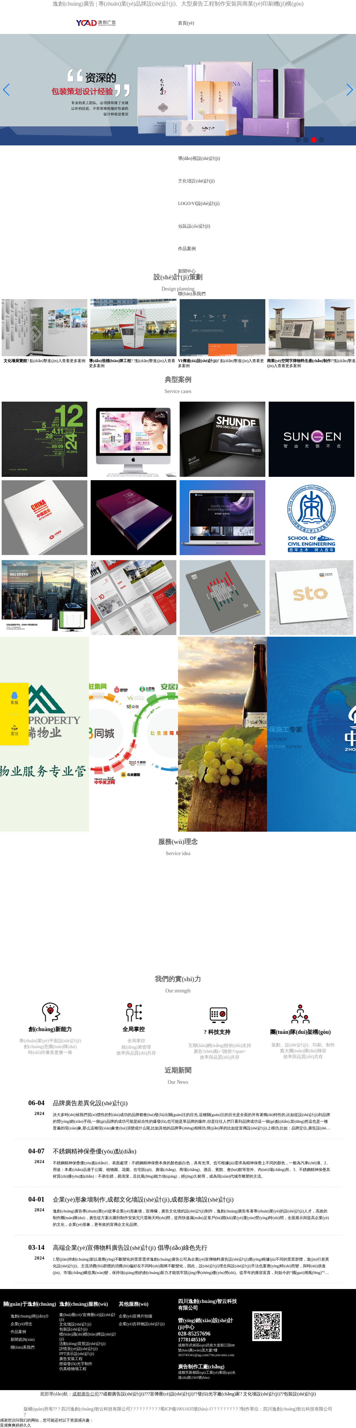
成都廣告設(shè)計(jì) (123, 1394)
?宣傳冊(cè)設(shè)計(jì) (171, 1394)
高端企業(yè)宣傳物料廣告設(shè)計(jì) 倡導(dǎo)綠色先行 (130, 1247)
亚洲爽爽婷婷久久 (15, 1425)
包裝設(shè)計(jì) (300, 1394)
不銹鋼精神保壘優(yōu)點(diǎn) (94, 1151)
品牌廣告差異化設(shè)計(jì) (90, 1103)
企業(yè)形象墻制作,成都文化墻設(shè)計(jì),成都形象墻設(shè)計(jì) (143, 1199)
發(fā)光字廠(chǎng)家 (218, 1394)
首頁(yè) (186, 23)
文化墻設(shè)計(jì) (261, 1394)
